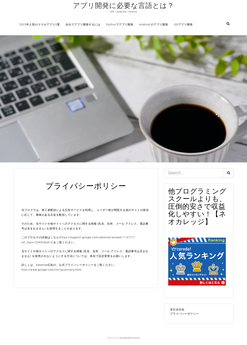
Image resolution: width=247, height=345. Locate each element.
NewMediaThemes (129, 338)
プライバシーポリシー (184, 313)
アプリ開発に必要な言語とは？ (123, 6)
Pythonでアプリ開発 (119, 24)
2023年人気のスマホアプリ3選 (39, 24)
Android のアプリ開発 (153, 24)
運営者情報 (177, 309)
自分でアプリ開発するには (83, 24)
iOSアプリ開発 (183, 24)
